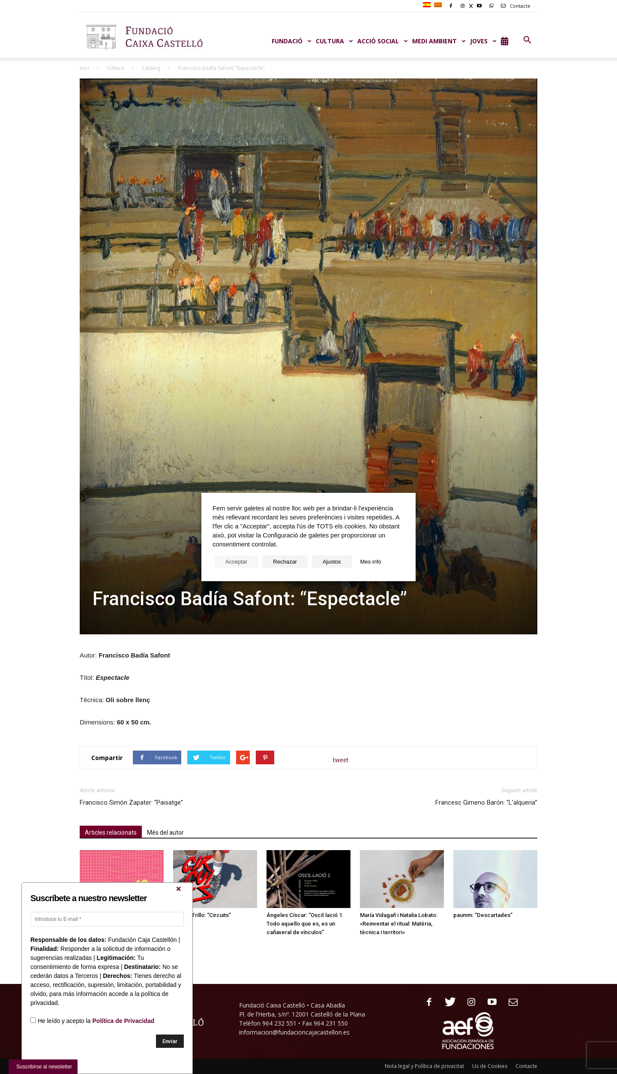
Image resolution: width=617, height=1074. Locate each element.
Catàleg (151, 68)
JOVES (483, 41)
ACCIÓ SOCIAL (382, 41)
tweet (341, 760)
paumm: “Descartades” (482, 915)
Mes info (370, 561)
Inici (84, 68)
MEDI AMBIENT (439, 41)
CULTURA (334, 41)
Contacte (514, 6)
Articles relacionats (111, 832)
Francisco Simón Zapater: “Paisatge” (131, 802)
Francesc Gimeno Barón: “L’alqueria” (486, 802)
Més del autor (165, 832)
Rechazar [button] (285, 561)
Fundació (291, 41)
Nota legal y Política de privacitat (424, 1066)
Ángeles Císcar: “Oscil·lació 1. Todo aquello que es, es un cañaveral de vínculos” (305, 923)
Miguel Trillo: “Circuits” (202, 915)
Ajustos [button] (332, 561)
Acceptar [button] (236, 561)
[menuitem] (428, 5)
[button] (527, 40)
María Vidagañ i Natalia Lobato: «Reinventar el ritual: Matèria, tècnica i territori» (398, 923)
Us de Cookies (489, 1066)
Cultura (115, 68)
